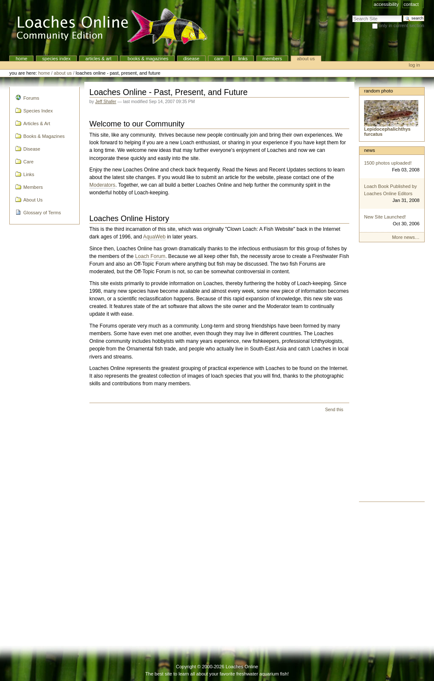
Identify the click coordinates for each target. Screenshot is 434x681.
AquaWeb (154, 237)
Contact (411, 4)
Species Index (56, 58)
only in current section (401, 25)
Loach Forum (150, 256)
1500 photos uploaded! (388, 162)
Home (22, 58)
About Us (305, 58)
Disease (191, 58)
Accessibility (386, 4)
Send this (334, 409)
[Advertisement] (392, 374)
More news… (406, 237)
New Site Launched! (385, 216)
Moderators (102, 185)
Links (243, 58)
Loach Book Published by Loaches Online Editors (390, 190)
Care (218, 58)
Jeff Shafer (106, 101)
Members (272, 58)
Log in (414, 64)
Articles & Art (98, 58)
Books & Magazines (147, 58)
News (369, 150)
